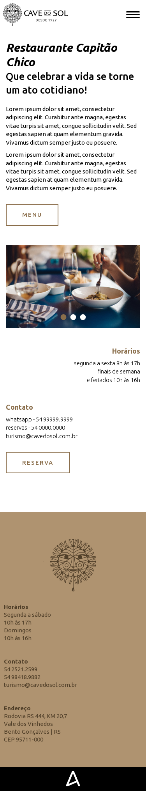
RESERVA (37, 462)
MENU (32, 214)
